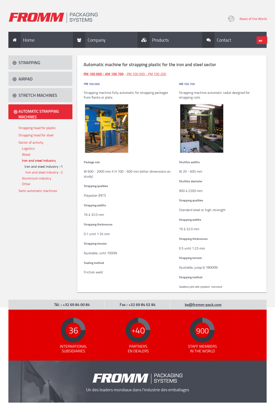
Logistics (28, 148)
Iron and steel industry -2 (44, 172)
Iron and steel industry (39, 160)
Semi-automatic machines (37, 190)
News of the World (253, 18)
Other (26, 183)
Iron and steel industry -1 (43, 166)
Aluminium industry (36, 178)
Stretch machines (37, 95)
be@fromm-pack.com (203, 304)
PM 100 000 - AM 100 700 (104, 73)
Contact (222, 40)
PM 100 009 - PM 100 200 (146, 74)
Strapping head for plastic (37, 127)
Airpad (25, 79)
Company (96, 40)
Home (29, 40)
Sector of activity (30, 142)
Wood (26, 154)
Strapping (29, 62)
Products (160, 40)
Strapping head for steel (35, 135)
